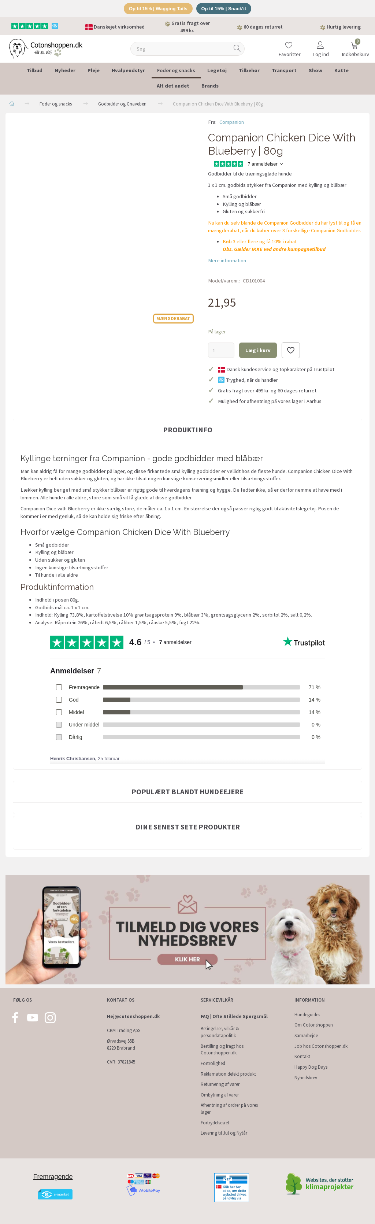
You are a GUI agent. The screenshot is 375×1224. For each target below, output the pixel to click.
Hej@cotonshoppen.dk (133, 1016)
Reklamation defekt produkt (228, 1074)
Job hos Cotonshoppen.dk (321, 1046)
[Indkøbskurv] (354, 44)
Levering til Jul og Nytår (224, 1133)
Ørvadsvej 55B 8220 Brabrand (121, 1044)
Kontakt (302, 1056)
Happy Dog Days (310, 1067)
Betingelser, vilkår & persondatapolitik (220, 1032)
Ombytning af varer (220, 1095)
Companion (231, 122)
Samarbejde (306, 1035)
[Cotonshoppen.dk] (45, 48)
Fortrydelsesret (215, 1123)
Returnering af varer (220, 1084)
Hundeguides (307, 1015)
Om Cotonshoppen (313, 1025)
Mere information (227, 260)
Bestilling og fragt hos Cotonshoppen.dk (222, 1049)
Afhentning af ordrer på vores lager (229, 1108)
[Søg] (237, 48)
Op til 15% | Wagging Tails (158, 8)
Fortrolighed (213, 1063)
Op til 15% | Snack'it (223, 8)
